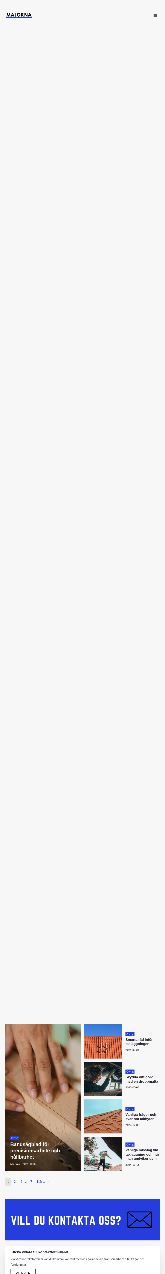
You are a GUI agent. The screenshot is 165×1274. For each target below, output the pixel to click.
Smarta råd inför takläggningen (139, 1042)
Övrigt (14, 1137)
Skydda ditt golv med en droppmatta (141, 1079)
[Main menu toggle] (155, 15)
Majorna (15, 1164)
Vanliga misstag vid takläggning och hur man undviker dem (142, 1154)
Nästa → (43, 1181)
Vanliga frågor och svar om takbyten (140, 1117)
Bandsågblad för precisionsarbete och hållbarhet (36, 1150)
